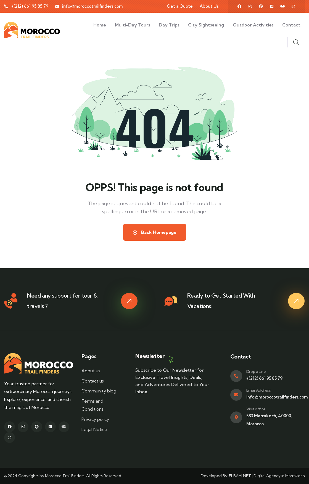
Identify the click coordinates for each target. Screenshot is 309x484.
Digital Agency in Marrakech (279, 475)
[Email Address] (236, 395)
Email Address (258, 390)
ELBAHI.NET (240, 475)
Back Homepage (154, 232)
